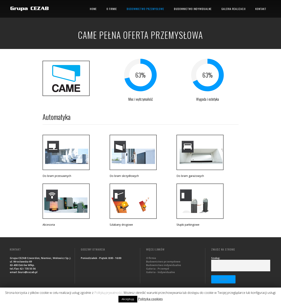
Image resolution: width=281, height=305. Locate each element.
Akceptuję (128, 299)
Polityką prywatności (108, 293)
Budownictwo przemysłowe (163, 261)
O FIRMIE (111, 9)
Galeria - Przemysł (157, 268)
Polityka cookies (150, 299)
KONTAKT (260, 9)
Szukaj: (215, 258)
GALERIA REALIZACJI (233, 9)
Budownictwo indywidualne (163, 265)
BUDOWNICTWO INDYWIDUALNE (193, 9)
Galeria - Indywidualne (160, 272)
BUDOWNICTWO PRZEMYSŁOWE (145, 9)
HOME (93, 9)
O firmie (151, 258)
